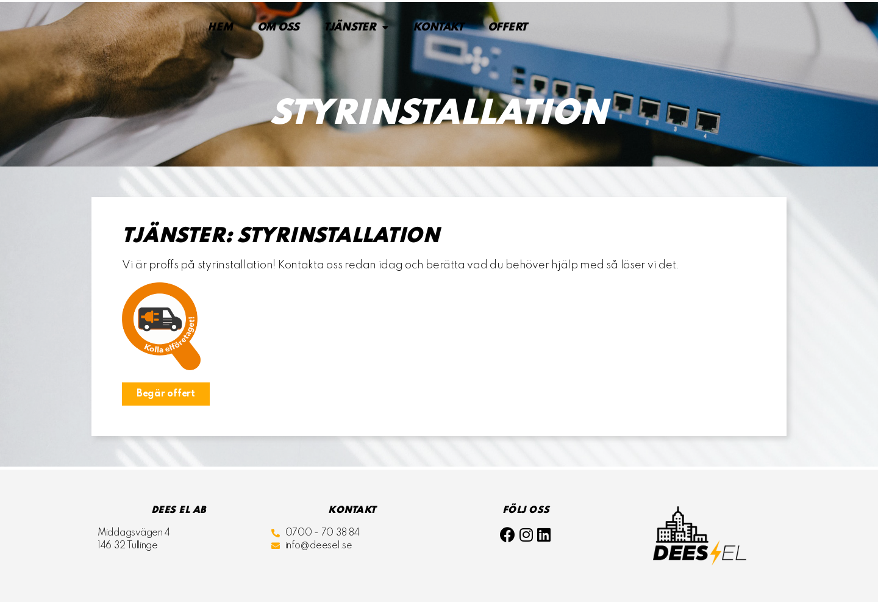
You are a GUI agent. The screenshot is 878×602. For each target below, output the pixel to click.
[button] (166, 394)
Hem (219, 27)
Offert (507, 27)
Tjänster (356, 27)
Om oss (278, 27)
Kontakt (438, 27)
